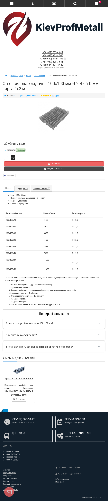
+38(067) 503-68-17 (52, 52)
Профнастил (7, 475)
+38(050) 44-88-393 (51, 58)
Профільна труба (9, 472)
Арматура (6, 470)
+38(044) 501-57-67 (51, 64)
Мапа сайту (59, 482)
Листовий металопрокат (12, 484)
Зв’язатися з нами (62, 479)
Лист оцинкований (10, 478)
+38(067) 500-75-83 (52, 61)
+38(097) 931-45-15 (52, 55)
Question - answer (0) (41, 188)
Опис (8, 188)
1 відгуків (55, 95)
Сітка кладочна (8, 481)
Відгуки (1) (22, 188)
